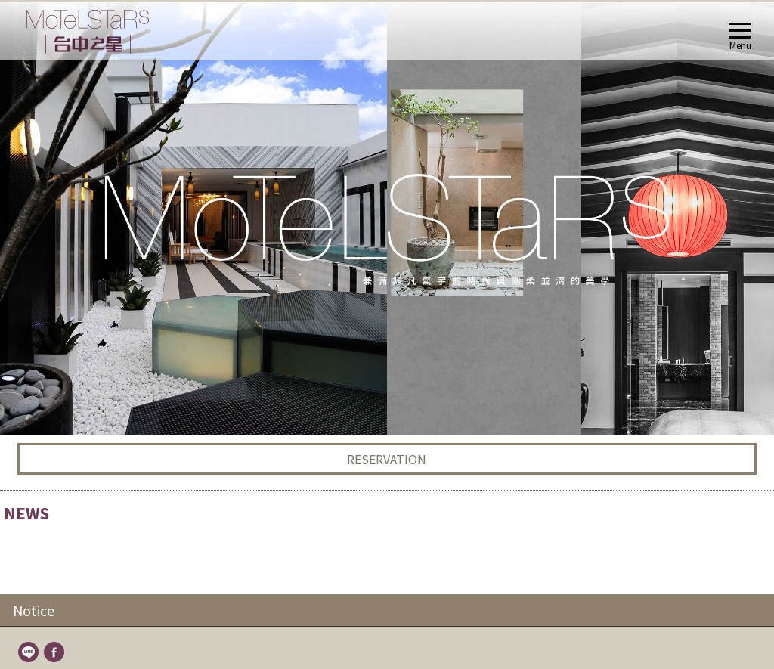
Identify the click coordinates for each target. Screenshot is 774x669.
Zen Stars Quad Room (84, 373)
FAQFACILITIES (44, 464)
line (29, 217)
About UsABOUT (48, 265)
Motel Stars (60, 337)
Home (27, 246)
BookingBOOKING (53, 573)
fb (55, 217)
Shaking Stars (66, 410)
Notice (33, 174)
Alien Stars (59, 355)
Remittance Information (87, 500)
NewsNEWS (38, 283)
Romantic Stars (69, 446)
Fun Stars (57, 428)
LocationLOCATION (54, 519)
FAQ (46, 482)
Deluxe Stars (63, 392)
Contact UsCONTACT (58, 555)
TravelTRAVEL (43, 537)
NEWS (50, 301)
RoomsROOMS (46, 319)
